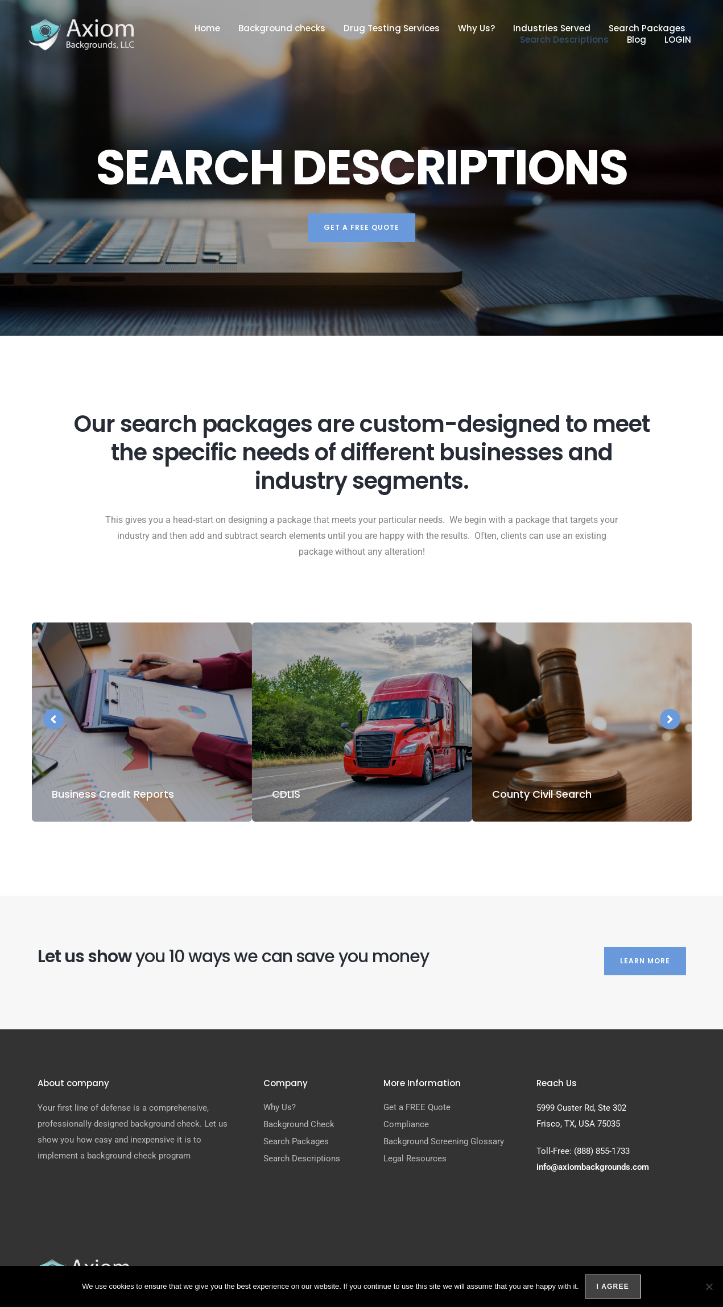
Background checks (281, 28)
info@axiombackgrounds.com (592, 1167)
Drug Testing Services (392, 28)
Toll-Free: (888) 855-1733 (583, 1151)
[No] (708, 1286)
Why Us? (476, 28)
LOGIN (677, 40)
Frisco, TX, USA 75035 (578, 1124)
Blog (636, 40)
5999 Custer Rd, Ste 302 (581, 1108)
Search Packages (647, 28)
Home (207, 28)
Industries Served (551, 28)
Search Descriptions (564, 40)
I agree (613, 1286)
